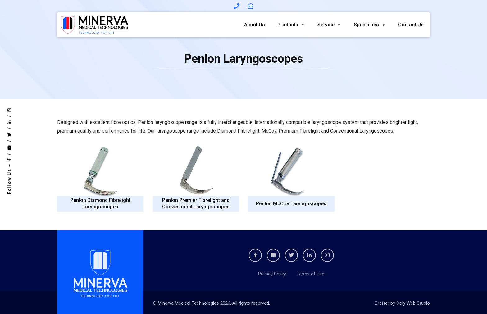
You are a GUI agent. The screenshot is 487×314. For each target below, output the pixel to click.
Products (291, 25)
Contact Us (411, 25)
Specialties (370, 25)
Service (329, 25)
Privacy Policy (272, 274)
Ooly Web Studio (413, 303)
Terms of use (310, 274)
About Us (254, 25)
